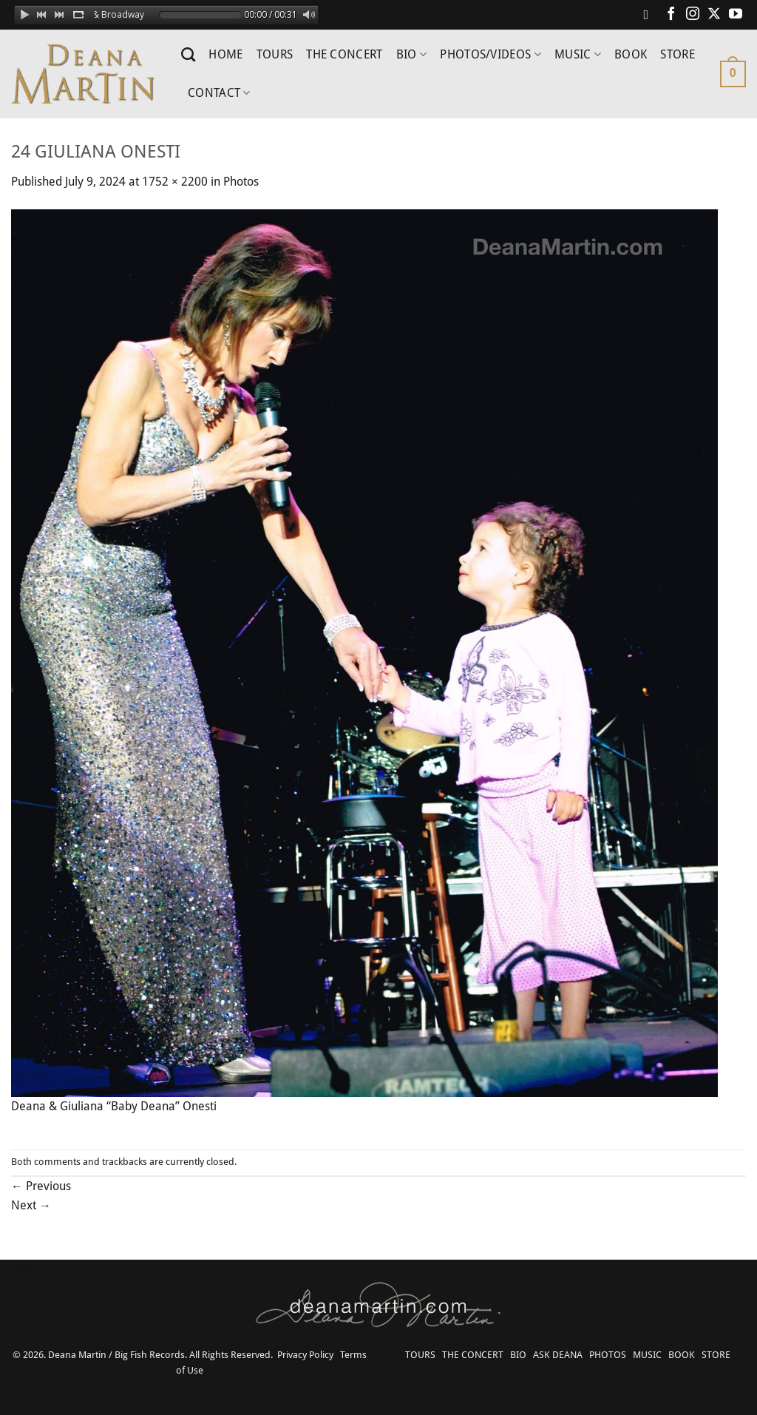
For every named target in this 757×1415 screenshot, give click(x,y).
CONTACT (219, 93)
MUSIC (577, 54)
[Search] (188, 54)
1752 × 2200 (175, 182)
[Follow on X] (714, 14)
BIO (411, 54)
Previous (41, 1186)
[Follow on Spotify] (649, 14)
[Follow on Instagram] (692, 14)
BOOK (630, 54)
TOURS (275, 54)
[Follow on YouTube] (735, 14)
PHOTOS (607, 1354)
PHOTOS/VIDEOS (490, 54)
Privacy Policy (305, 1354)
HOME (225, 54)
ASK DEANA (558, 1354)
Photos (241, 182)
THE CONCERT (344, 54)
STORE (677, 54)
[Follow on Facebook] (671, 14)
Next (31, 1205)
